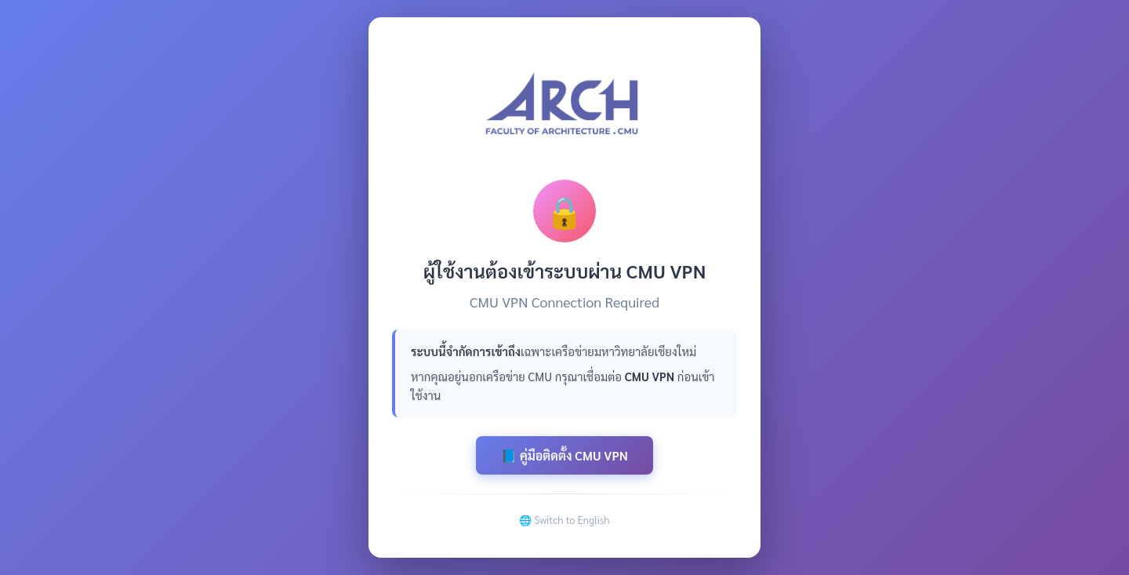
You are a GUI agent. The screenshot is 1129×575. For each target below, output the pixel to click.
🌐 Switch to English (564, 519)
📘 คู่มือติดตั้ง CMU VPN (564, 455)
